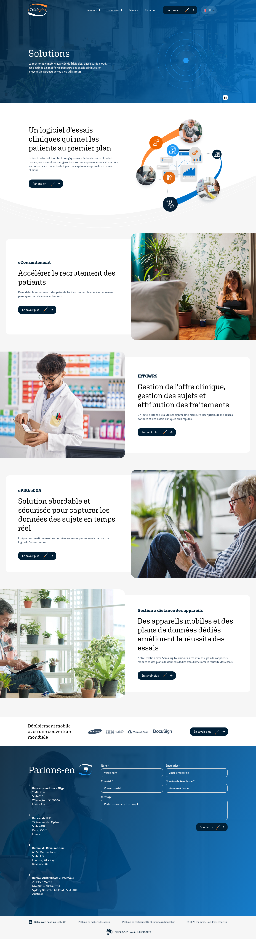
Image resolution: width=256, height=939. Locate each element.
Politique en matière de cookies (94, 922)
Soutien (133, 10)
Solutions (92, 10)
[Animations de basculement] (225, 97)
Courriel (107, 781)
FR (207, 10)
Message (106, 796)
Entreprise (113, 10)
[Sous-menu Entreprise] (122, 10)
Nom (105, 765)
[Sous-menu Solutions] (100, 10)
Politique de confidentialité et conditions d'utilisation (148, 922)
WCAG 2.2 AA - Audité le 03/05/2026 (128, 932)
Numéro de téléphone (180, 781)
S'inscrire (150, 10)
